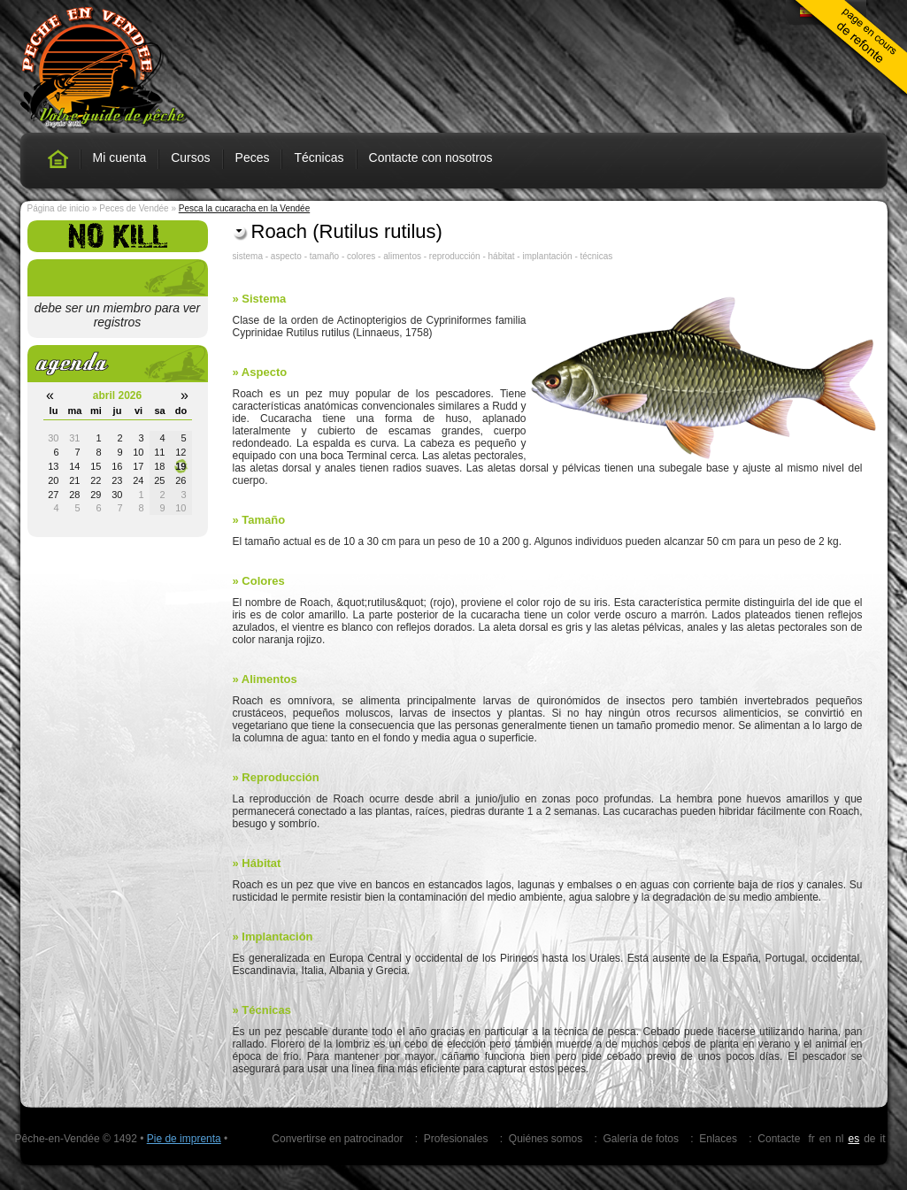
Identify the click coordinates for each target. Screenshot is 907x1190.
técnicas (596, 256)
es (853, 1138)
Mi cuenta (120, 157)
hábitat (501, 256)
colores (361, 256)
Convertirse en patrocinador (337, 1138)
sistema (248, 256)
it (883, 1138)
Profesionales (456, 1138)
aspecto (286, 256)
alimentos (402, 256)
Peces (252, 157)
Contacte (778, 1138)
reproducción (454, 256)
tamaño (324, 256)
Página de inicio (58, 208)
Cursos (190, 157)
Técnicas (318, 157)
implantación (547, 256)
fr (811, 1138)
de (869, 1138)
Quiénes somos (545, 1138)
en (825, 1138)
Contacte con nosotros (431, 157)
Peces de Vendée (133, 208)
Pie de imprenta (184, 1138)
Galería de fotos (641, 1138)
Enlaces (718, 1138)
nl (839, 1138)
